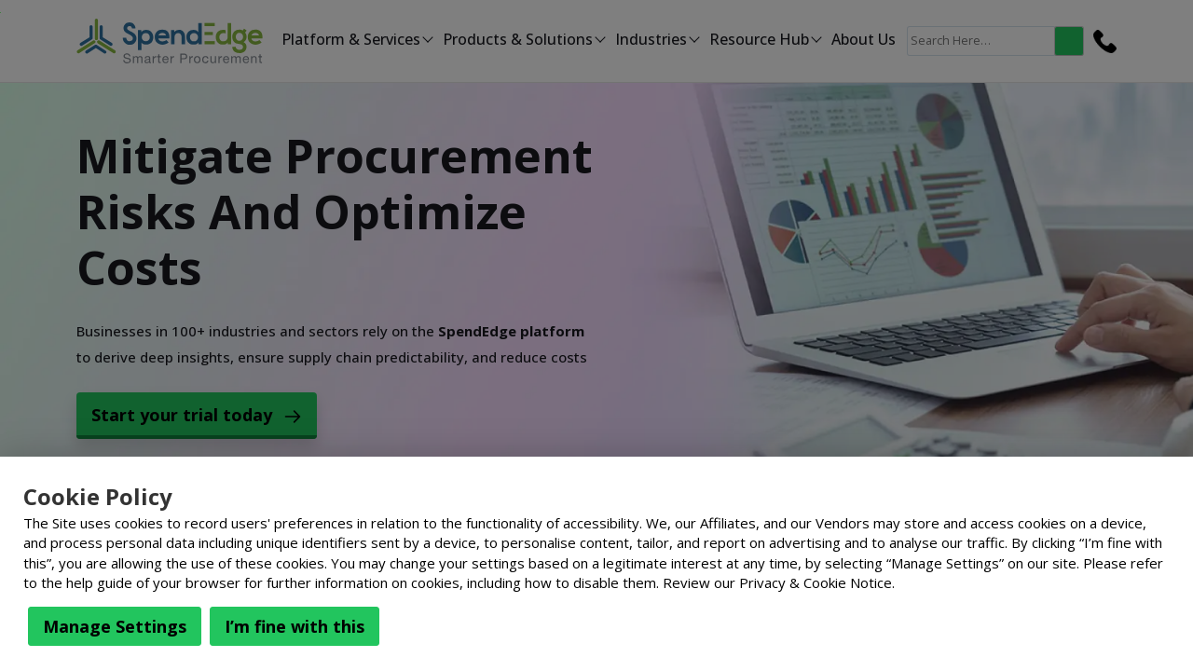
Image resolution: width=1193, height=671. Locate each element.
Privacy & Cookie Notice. (817, 582)
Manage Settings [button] (114, 626)
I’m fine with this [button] (294, 626)
